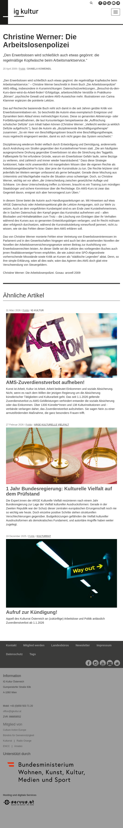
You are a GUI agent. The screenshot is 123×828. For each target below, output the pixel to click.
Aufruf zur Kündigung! (31, 612)
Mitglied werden (33, 645)
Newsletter (83, 645)
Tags (32, 654)
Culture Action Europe (14, 730)
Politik (22, 68)
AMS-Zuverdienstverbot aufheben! (45, 382)
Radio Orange (24, 740)
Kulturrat (44, 536)
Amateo (18, 746)
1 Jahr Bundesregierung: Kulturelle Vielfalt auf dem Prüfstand (59, 491)
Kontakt (11, 645)
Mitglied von (12, 724)
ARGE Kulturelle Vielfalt (51, 424)
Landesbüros (60, 645)
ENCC (6, 746)
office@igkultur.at (12, 711)
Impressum (104, 645)
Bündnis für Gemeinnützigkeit (18, 735)
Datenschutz (14, 654)
